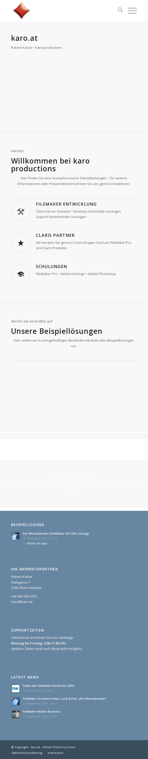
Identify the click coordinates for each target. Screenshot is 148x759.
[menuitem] (118, 10)
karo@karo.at (21, 601)
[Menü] (130, 10)
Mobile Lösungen (37, 543)
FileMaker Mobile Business (41, 711)
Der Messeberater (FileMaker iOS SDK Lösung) (56, 533)
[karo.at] (61, 10)
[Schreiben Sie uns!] (74, 484)
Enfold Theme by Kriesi (59, 747)
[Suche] (118, 10)
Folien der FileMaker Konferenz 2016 (48, 686)
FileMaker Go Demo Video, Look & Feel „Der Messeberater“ (64, 698)
